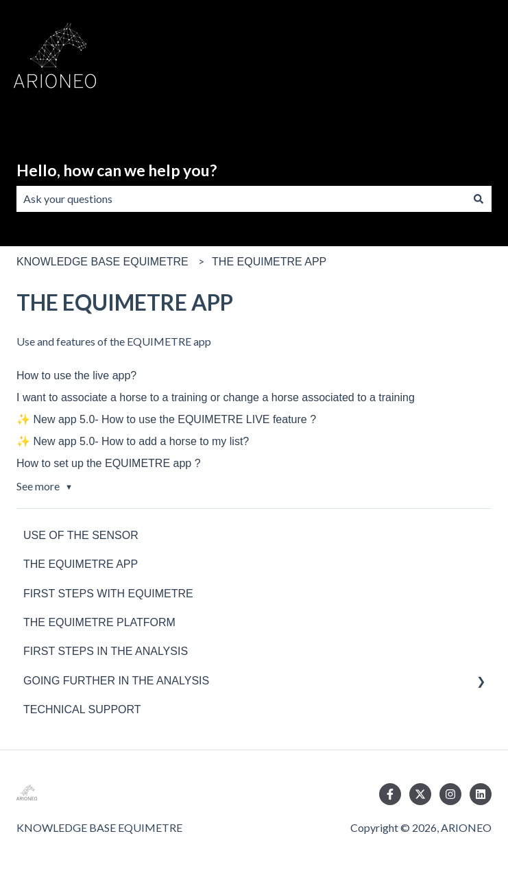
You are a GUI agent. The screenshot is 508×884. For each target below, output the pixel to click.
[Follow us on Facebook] (390, 794)
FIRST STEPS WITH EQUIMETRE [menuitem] (108, 593)
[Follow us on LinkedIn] (481, 794)
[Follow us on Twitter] (420, 794)
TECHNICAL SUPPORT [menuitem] (82, 709)
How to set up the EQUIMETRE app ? (108, 463)
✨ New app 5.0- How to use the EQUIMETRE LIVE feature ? (166, 419)
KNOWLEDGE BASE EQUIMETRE (102, 261)
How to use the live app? (76, 375)
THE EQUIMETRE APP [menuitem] (80, 564)
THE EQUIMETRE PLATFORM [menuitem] (99, 622)
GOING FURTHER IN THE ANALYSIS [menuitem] (116, 680)
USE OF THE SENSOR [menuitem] (80, 535)
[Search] (478, 199)
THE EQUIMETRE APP (269, 261)
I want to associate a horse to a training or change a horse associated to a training (215, 397)
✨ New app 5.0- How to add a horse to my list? (132, 441)
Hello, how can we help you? (116, 170)
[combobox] (240, 199)
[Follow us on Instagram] (450, 794)
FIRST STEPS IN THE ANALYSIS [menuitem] (105, 651)
